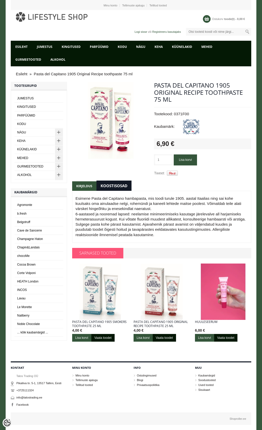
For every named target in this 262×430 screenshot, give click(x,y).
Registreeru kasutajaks (166, 31)
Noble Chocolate (28, 324)
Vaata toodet (103, 338)
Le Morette (24, 307)
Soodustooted (207, 380)
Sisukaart (204, 389)
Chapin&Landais (28, 247)
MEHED (206, 47)
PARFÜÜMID (99, 47)
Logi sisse (141, 31)
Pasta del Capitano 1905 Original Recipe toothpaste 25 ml (161, 324)
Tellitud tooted (158, 5)
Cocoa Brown (26, 264)
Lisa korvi (185, 160)
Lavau (21, 298)
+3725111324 (25, 390)
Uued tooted (206, 384)
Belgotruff (23, 222)
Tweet (159, 173)
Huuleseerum (206, 322)
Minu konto (110, 5)
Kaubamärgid (206, 375)
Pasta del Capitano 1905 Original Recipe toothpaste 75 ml (83, 74)
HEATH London (27, 281)
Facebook (22, 404)
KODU (122, 47)
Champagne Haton (30, 239)
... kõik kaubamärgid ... (32, 332)
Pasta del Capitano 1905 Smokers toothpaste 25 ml (99, 324)
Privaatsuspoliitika (148, 384)
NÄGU (140, 47)
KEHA (159, 47)
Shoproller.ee (238, 418)
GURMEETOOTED (28, 59)
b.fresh (22, 213)
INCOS (22, 290)
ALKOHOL (58, 59)
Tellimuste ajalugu (133, 5)
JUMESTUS (44, 47)
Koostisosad (114, 185)
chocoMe (23, 256)
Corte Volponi (26, 273)
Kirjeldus (84, 186)
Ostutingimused (146, 375)
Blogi (140, 380)
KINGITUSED (71, 47)
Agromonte (24, 205)
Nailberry (23, 315)
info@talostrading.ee (29, 397)
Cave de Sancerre (29, 230)
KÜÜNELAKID (182, 47)
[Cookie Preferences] (7, 422)
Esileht (21, 47)
